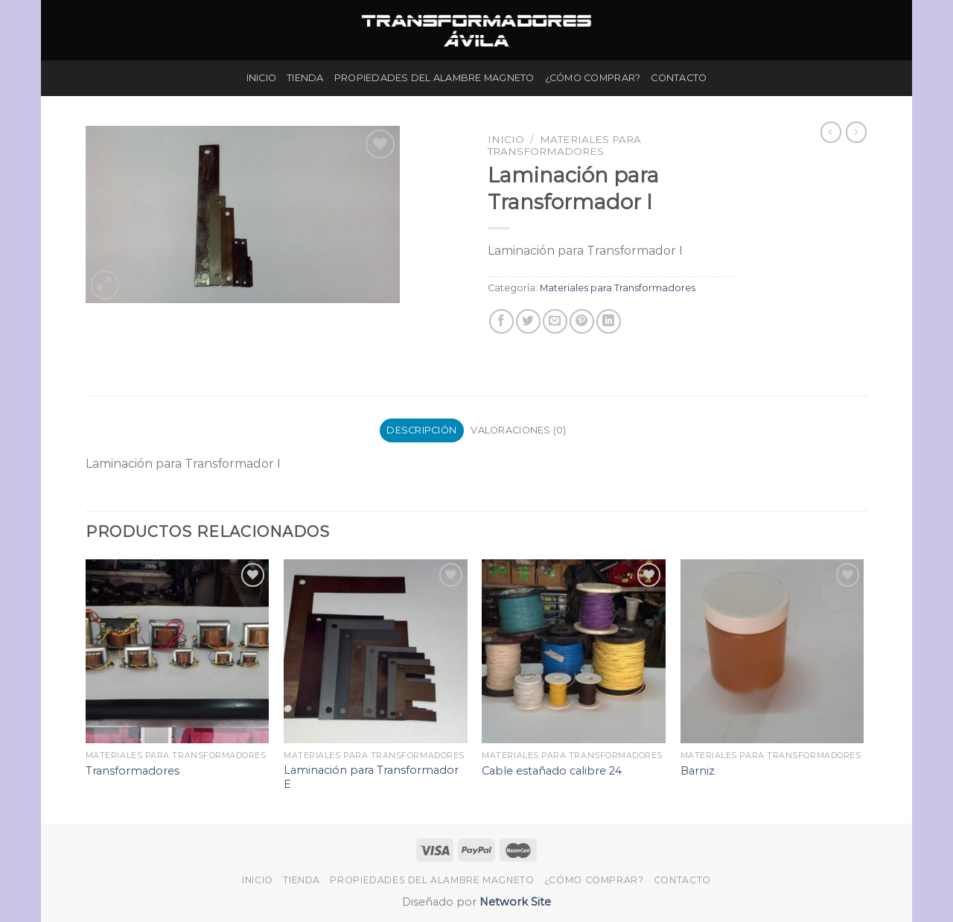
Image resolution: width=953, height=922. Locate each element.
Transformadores (132, 771)
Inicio (261, 77)
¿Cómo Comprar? (593, 77)
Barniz (698, 771)
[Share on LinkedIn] (608, 321)
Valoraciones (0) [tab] (518, 430)
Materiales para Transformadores (564, 145)
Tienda (305, 77)
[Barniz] (772, 651)
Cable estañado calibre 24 (552, 771)
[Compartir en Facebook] (501, 321)
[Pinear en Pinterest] (582, 321)
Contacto (679, 77)
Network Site (513, 902)
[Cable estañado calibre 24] (574, 651)
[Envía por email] (555, 321)
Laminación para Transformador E (371, 777)
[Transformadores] (178, 651)
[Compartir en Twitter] (528, 321)
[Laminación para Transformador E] (376, 651)
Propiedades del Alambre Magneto (434, 77)
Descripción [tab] (421, 430)
